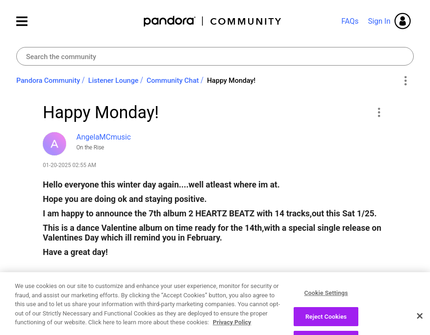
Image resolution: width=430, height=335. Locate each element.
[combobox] (215, 56)
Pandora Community (212, 21)
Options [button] (405, 81)
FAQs (349, 21)
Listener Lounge (113, 80)
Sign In (379, 21)
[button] (378, 112)
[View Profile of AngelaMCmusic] (103, 137)
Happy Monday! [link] (231, 80)
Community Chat (173, 80)
